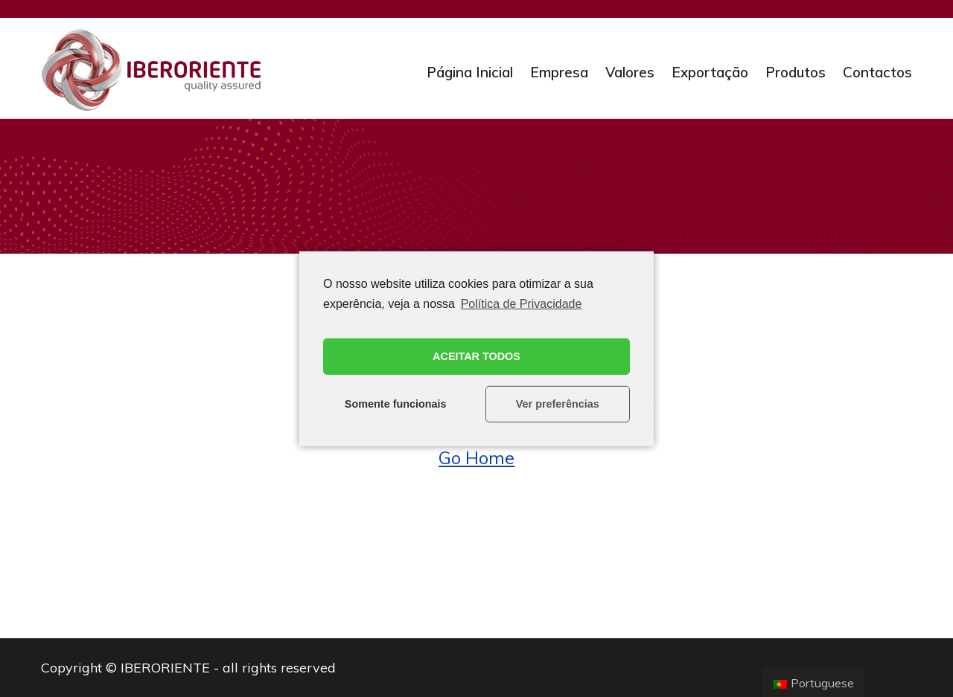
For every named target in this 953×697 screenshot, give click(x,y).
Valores (629, 72)
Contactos (877, 72)
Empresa (559, 72)
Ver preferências (557, 404)
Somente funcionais (396, 404)
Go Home (476, 457)
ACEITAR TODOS (476, 356)
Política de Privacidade (521, 303)
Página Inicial (470, 72)
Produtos (795, 72)
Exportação (710, 72)
